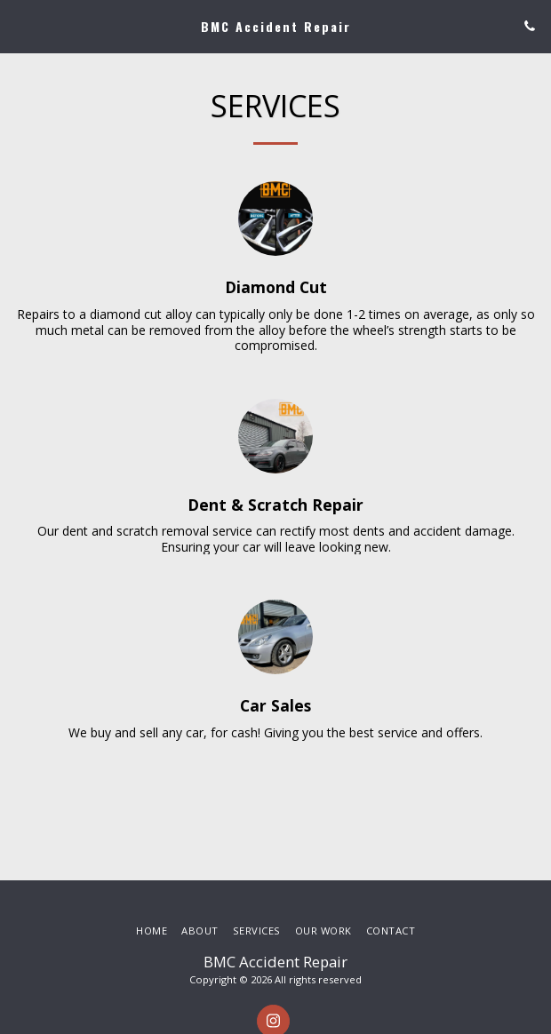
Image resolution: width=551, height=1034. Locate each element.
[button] (19, 25)
